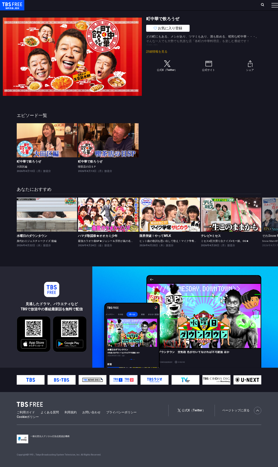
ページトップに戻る (241, 419)
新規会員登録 (215, 5)
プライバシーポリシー (121, 421)
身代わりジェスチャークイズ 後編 (36, 249)
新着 (47, 13)
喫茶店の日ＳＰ (87, 175)
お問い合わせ (91, 421)
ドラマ (87, 13)
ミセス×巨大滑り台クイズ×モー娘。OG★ (225, 249)
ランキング (82, 5)
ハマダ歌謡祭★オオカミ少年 (97, 244)
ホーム (49, 5)
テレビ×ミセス (211, 244)
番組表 (264, 5)
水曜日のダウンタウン (32, 244)
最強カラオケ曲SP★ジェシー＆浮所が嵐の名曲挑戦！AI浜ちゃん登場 (118, 249)
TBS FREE (12, 8)
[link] (47, 149)
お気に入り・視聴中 (129, 5)
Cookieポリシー (28, 425)
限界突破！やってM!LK (155, 244)
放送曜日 (64, 5)
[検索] (234, 5)
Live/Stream (102, 5)
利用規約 (71, 421)
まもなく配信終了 (66, 13)
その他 (172, 13)
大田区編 (22, 175)
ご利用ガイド (26, 421)
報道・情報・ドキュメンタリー (143, 13)
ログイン (193, 5)
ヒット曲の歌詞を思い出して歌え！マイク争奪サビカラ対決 (174, 249)
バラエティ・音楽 (108, 13)
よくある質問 (50, 421)
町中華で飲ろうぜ (29, 170)
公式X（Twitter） (191, 419)
